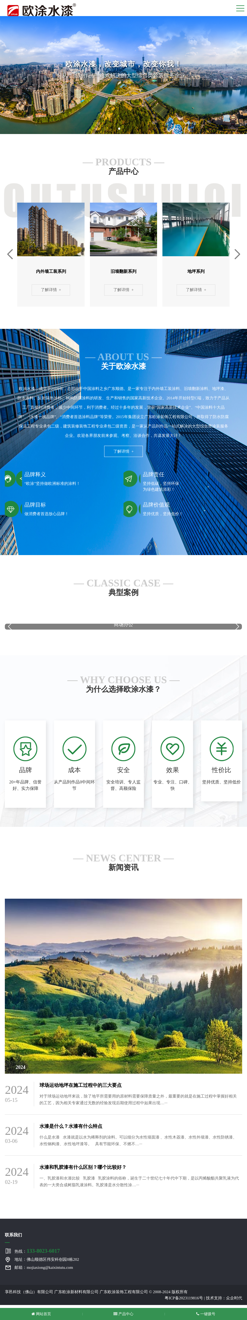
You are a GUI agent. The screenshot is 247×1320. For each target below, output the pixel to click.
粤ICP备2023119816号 (184, 1301)
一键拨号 (205, 1314)
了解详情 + (51, 290)
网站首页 (41, 1314)
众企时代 (234, 1301)
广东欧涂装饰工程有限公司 (124, 1295)
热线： (37, 1254)
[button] (119, 129)
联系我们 (13, 1238)
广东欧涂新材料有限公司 (76, 1295)
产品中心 (123, 1314)
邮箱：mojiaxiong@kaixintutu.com (43, 1270)
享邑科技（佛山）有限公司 (29, 1295)
